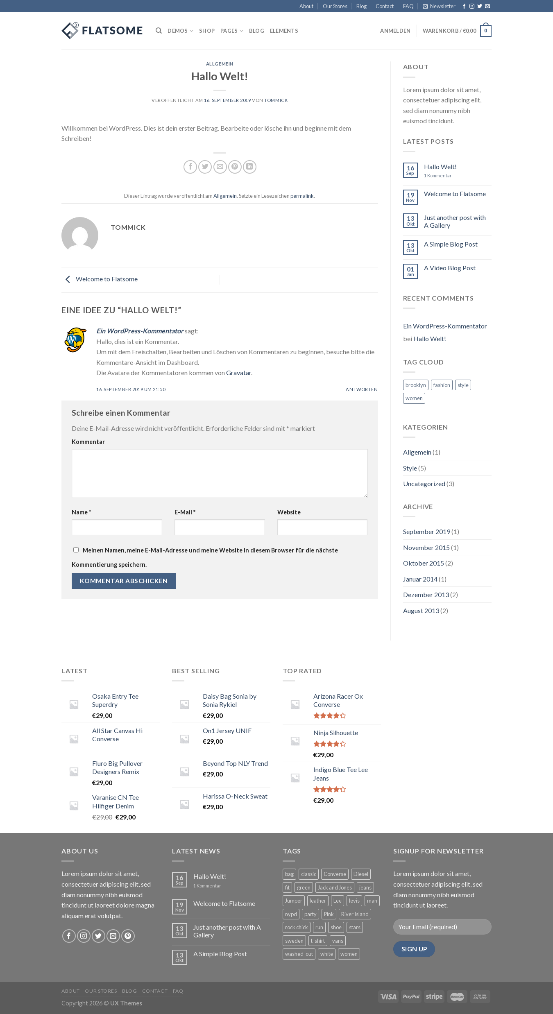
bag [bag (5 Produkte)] (289, 874)
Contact (385, 6)
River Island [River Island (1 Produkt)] (355, 914)
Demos (180, 31)
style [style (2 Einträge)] (463, 385)
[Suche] (159, 30)
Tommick (276, 100)
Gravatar (238, 372)
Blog (361, 6)
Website (289, 512)
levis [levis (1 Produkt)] (354, 900)
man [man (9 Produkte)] (372, 900)
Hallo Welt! (440, 166)
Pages (231, 31)
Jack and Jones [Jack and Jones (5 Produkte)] (335, 887)
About (306, 6)
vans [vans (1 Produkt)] (337, 940)
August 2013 (421, 610)
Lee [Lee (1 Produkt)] (337, 900)
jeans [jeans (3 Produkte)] (365, 887)
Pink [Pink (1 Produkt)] (329, 914)
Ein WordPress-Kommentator (140, 331)
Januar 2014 (420, 579)
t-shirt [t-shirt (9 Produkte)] (318, 940)
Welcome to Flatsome (99, 279)
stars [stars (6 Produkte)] (354, 927)
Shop (207, 30)
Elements (284, 30)
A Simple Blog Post (451, 244)
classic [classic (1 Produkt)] (308, 874)
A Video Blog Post (450, 268)
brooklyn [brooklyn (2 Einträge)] (416, 385)
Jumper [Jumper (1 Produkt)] (293, 900)
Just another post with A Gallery (455, 221)
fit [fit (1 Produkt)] (287, 887)
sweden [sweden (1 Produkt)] (294, 940)
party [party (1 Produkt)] (310, 914)
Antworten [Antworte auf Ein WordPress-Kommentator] (362, 389)
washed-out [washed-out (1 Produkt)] (299, 954)
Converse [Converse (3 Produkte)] (335, 874)
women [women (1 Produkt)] (349, 954)
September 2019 (426, 531)
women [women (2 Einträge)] (414, 398)
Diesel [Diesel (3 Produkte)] (361, 874)
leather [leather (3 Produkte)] (318, 900)
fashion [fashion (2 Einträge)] (441, 385)
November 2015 (426, 547)
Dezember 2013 (426, 594)
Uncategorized (424, 483)
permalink (302, 195)
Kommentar (88, 441)
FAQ (408, 6)
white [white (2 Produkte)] (326, 954)
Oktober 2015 (423, 563)
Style (410, 468)
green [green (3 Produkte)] (303, 887)
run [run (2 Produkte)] (319, 927)
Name (81, 512)
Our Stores (335, 6)
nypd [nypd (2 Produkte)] (291, 914)
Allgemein (219, 63)
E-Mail (185, 512)
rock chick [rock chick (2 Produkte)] (296, 927)
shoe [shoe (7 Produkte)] (336, 927)
